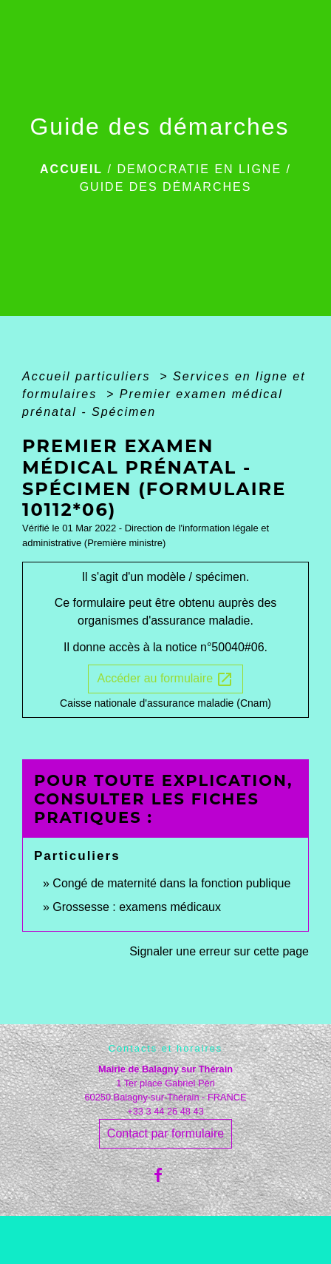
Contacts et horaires (166, 1048)
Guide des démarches (166, 187)
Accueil (71, 169)
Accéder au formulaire (166, 679)
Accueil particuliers (88, 376)
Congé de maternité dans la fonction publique (171, 883)
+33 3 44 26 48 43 (165, 1111)
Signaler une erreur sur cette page (219, 951)
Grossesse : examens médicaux (136, 907)
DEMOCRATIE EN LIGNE (199, 169)
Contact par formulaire (165, 1133)
